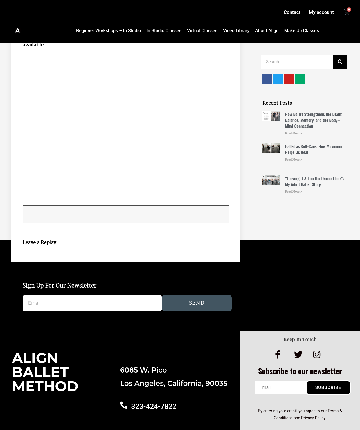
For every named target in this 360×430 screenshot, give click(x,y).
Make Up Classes (301, 30)
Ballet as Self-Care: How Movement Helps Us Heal (314, 149)
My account (321, 12)
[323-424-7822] (123, 405)
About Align (267, 30)
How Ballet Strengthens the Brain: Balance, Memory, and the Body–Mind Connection (314, 120)
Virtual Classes (202, 30)
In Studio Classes (164, 30)
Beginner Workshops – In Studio (108, 30)
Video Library (236, 30)
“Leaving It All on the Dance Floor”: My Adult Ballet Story (314, 181)
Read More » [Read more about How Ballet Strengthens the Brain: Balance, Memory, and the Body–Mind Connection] (293, 133)
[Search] (340, 62)
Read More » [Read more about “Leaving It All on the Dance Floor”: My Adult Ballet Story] (293, 191)
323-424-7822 (153, 406)
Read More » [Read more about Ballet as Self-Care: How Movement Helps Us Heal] (293, 159)
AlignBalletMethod (45, 372)
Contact (292, 12)
